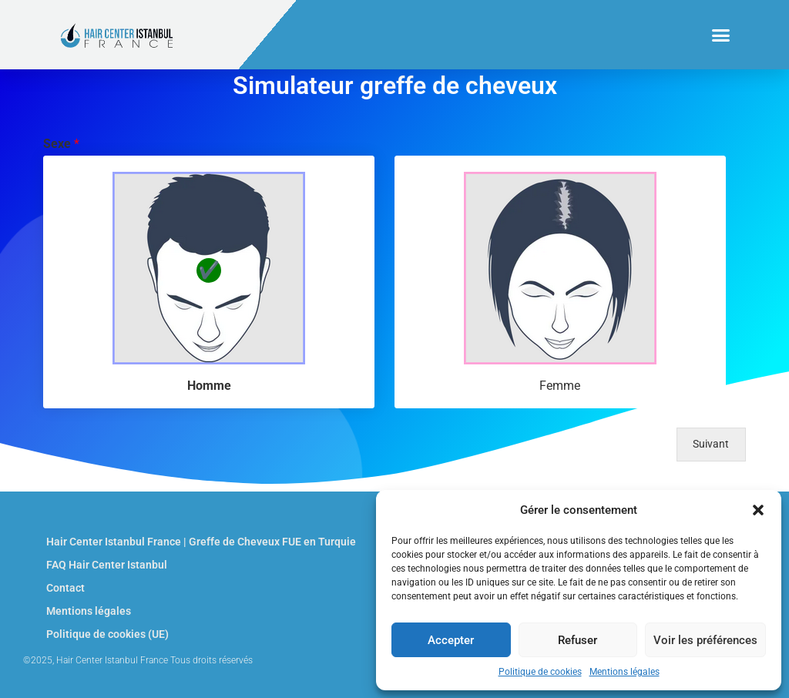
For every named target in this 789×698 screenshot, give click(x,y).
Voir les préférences (705, 640)
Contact (65, 588)
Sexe (61, 143)
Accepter (451, 640)
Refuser (577, 640)
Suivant (711, 444)
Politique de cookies (540, 671)
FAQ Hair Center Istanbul (106, 565)
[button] (758, 510)
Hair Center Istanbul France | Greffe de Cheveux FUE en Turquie (201, 541)
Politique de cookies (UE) (107, 634)
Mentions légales (624, 671)
